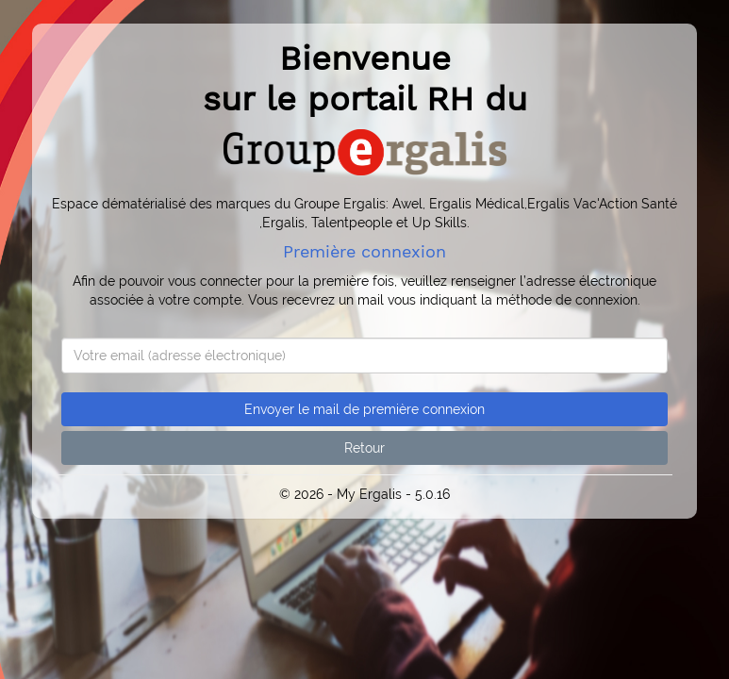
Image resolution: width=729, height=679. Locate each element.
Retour (364, 447)
